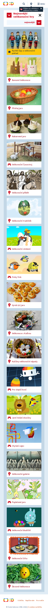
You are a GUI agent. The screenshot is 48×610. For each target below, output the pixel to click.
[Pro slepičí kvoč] (24, 380)
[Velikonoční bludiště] (24, 520)
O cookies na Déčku (35, 607)
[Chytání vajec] (24, 436)
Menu (41, 4)
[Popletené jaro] (24, 492)
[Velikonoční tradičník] (24, 211)
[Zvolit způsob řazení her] (39, 22)
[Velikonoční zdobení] (24, 239)
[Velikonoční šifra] (24, 548)
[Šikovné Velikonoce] (24, 577)
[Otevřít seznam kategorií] (9, 15)
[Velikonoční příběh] (24, 183)
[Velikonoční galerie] (24, 464)
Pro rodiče (40, 600)
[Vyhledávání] (23, 4)
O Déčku (21, 600)
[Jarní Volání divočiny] (24, 408)
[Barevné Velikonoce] (24, 70)
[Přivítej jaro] (24, 98)
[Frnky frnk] (24, 267)
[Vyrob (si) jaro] (24, 295)
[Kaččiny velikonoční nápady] (24, 351)
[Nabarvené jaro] (24, 126)
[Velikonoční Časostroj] (24, 154)
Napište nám (30, 600)
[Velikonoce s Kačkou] (24, 323)
